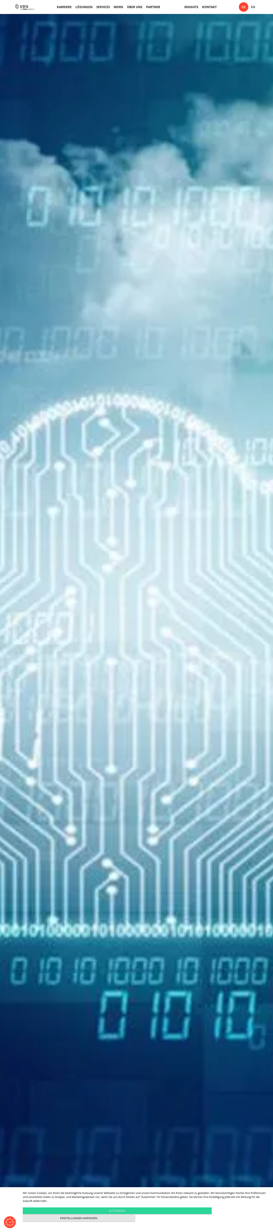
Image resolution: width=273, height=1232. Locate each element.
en (253, 7)
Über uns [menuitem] (134, 7)
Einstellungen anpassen (232, 1219)
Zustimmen (109, 1219)
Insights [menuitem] (191, 7)
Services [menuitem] (103, 7)
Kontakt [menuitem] (209, 7)
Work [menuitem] (118, 7)
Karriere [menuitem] (64, 7)
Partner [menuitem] (153, 7)
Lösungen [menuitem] (84, 7)
